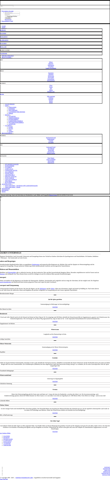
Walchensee (43, 288)
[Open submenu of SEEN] (9, 106)
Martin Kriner (53, 195)
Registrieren (8, 19)
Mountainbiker (12, 272)
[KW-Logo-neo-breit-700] (55, 4)
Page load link (4, 479)
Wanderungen (35, 264)
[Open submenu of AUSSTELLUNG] (12, 184)
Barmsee (2, 274)
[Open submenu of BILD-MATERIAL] (13, 133)
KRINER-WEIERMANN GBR (24, 477)
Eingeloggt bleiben (11, 16)
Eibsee (52, 288)
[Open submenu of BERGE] (10, 115)
